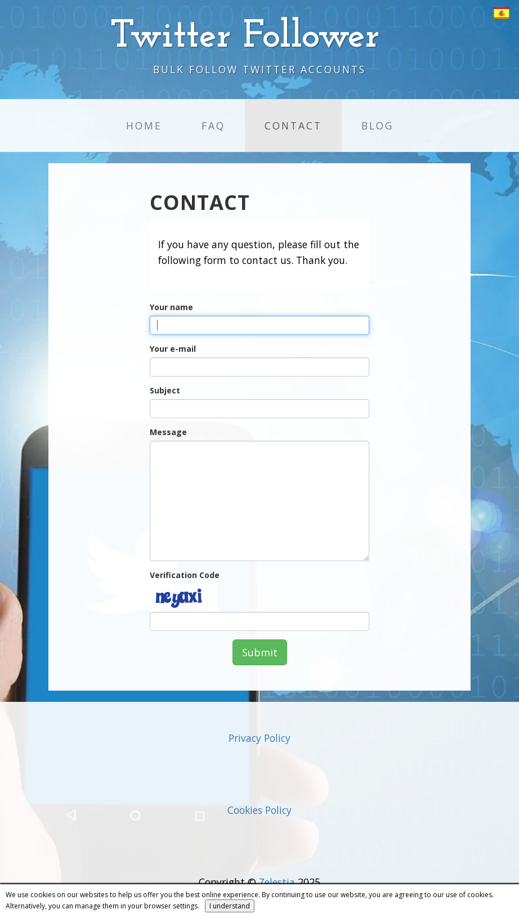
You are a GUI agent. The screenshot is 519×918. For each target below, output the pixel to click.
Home (144, 125)
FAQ (213, 125)
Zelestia (277, 882)
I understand (229, 906)
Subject (165, 390)
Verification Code (185, 575)
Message (168, 432)
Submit (260, 652)
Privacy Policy (259, 738)
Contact (293, 125)
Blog (377, 125)
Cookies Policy (259, 810)
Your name (171, 307)
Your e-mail (173, 348)
